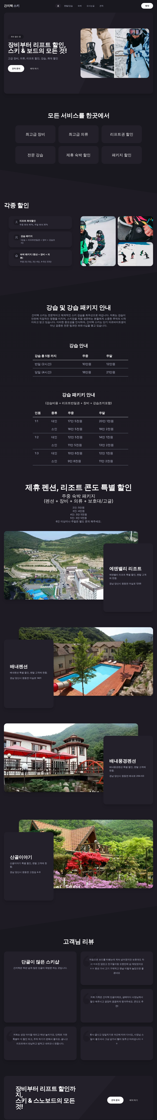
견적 (101, 6)
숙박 (80, 6)
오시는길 (90, 6)
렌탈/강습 (68, 6)
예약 (147, 6)
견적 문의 (16, 68)
